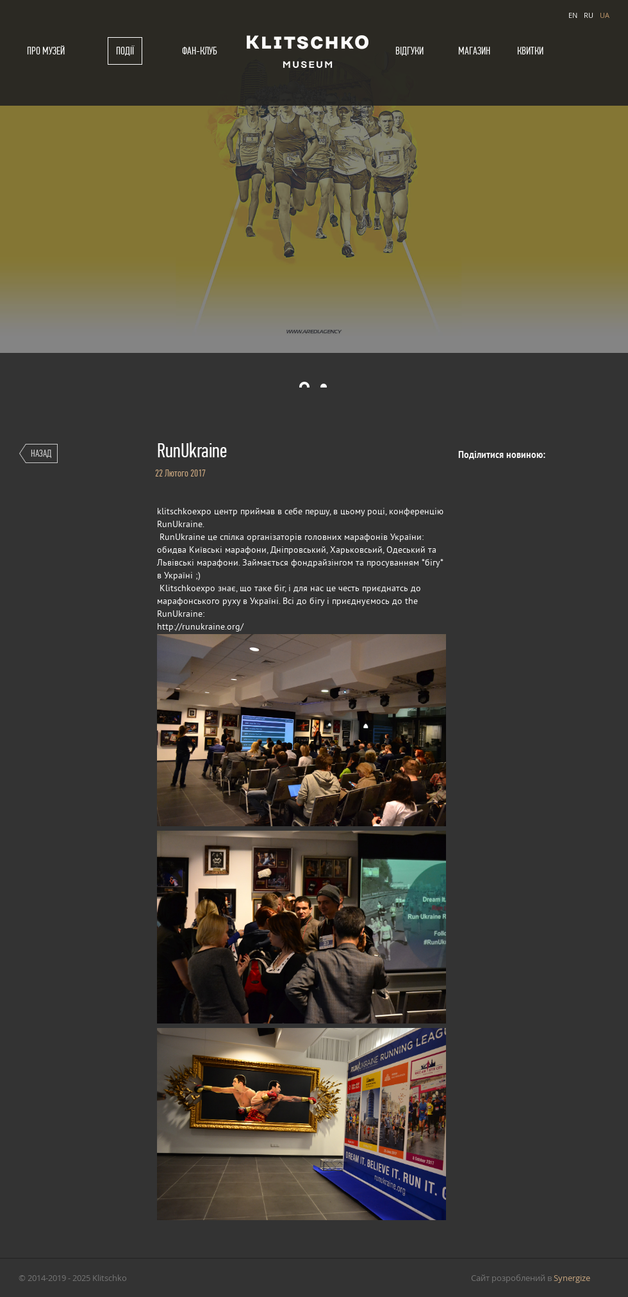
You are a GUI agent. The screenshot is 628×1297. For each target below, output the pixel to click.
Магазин (474, 51)
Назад (41, 453)
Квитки (530, 51)
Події (125, 51)
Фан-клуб (199, 51)
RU (588, 15)
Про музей (46, 51)
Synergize (572, 1278)
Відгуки (409, 51)
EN (572, 15)
